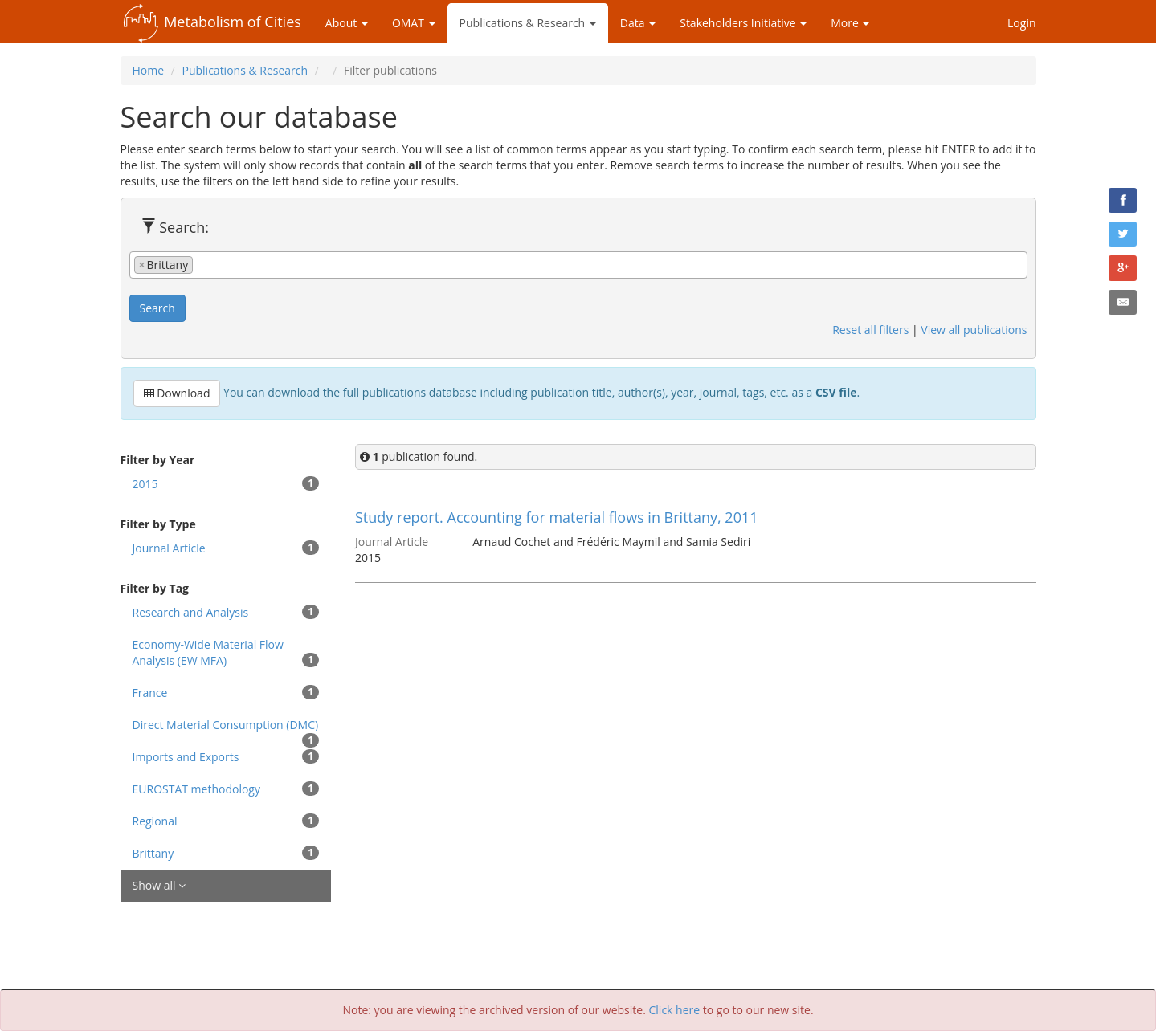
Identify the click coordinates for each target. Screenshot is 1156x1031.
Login (1021, 23)
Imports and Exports (226, 756)
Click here (675, 1009)
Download (177, 393)
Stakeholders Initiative (743, 23)
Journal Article (226, 548)
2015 (226, 483)
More (850, 23)
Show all (159, 885)
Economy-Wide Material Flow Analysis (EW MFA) (226, 652)
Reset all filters (870, 329)
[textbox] (201, 264)
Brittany (226, 853)
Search (157, 308)
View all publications (974, 329)
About (346, 23)
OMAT (413, 23)
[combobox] (578, 265)
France (226, 692)
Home (149, 70)
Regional (226, 821)
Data (638, 23)
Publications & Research (528, 23)
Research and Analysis (226, 612)
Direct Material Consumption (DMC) (226, 729)
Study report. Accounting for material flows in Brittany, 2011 (556, 517)
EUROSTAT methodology (226, 789)
